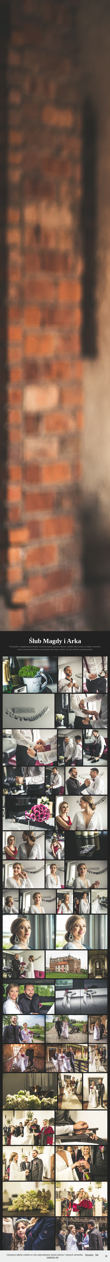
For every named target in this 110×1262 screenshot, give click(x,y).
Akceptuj (89, 1255)
